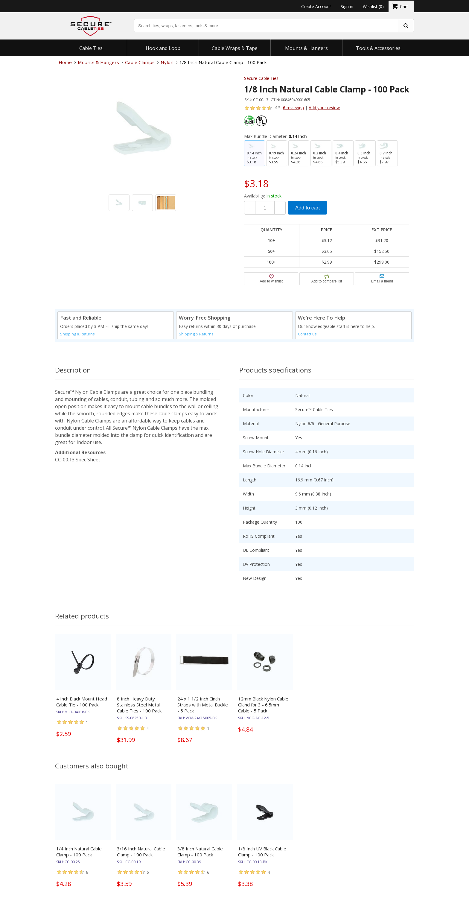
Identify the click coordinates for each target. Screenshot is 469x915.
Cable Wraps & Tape (235, 48)
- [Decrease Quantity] (249, 208)
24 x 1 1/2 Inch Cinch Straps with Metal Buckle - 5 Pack (202, 705)
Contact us (307, 334)
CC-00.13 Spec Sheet (77, 459)
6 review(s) (293, 107)
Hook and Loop (163, 48)
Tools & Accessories (378, 48)
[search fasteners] (405, 25)
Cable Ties (91, 48)
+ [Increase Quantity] (280, 208)
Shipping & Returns (77, 334)
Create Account (316, 6)
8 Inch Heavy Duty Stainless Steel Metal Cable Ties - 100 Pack (139, 705)
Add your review (324, 107)
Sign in (347, 6)
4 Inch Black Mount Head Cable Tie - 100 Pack (81, 702)
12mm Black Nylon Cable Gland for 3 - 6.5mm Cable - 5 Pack (263, 705)
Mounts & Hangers (306, 48)
